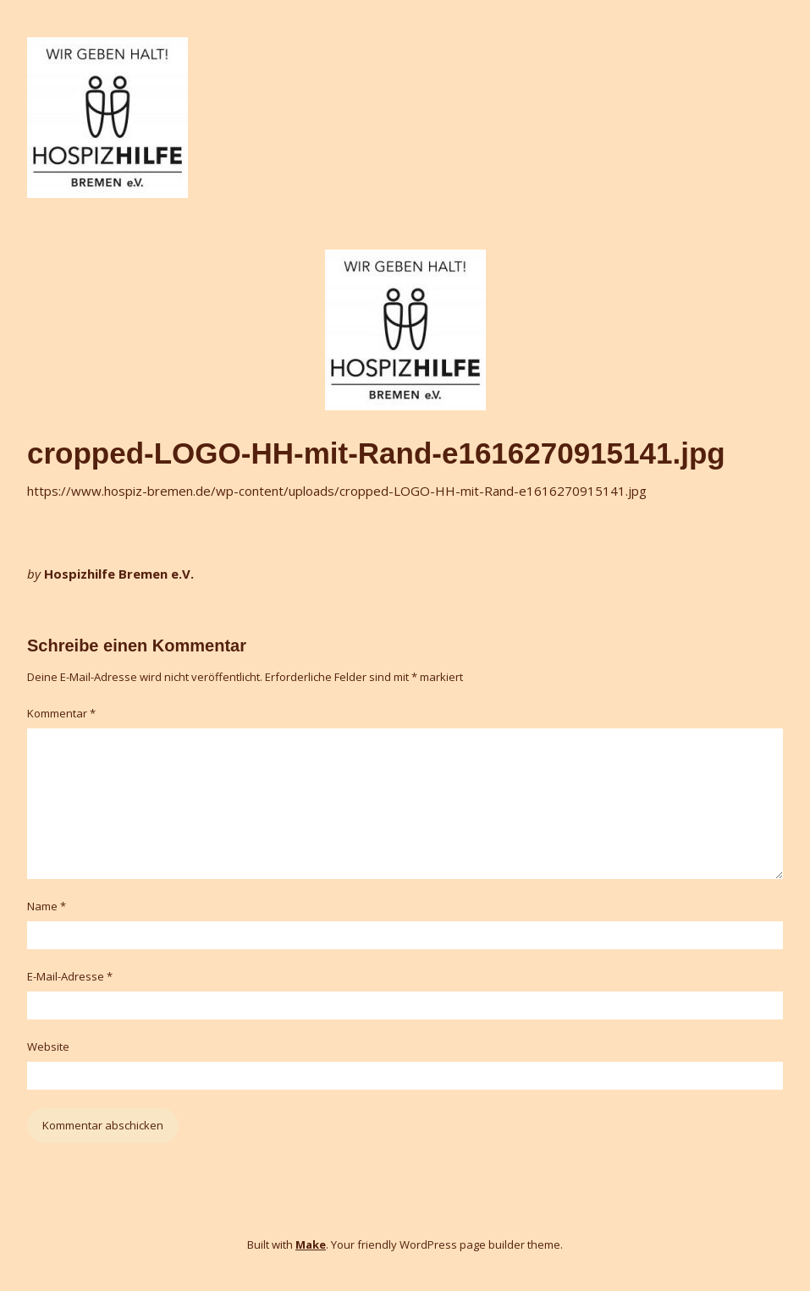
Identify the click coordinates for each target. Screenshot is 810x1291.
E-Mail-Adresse (70, 976)
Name (46, 906)
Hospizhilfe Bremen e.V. (119, 573)
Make (310, 1244)
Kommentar (61, 713)
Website (48, 1046)
